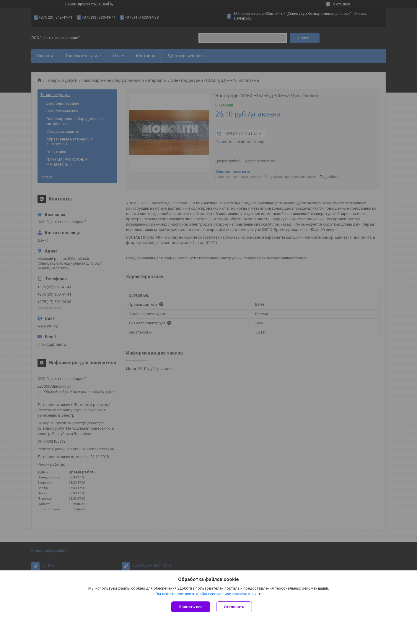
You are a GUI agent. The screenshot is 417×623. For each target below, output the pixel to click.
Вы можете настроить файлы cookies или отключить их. (206, 594)
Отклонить (234, 607)
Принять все (191, 607)
